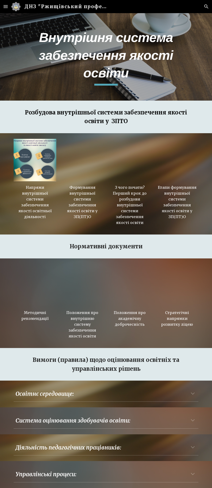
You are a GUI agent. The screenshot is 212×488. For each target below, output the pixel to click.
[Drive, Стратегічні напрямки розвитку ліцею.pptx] (177, 285)
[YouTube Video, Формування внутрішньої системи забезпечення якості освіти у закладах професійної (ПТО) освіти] (82, 160)
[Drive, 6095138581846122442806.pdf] (35, 285)
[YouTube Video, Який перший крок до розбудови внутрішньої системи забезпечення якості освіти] (129, 160)
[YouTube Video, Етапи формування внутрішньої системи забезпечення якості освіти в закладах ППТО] (177, 160)
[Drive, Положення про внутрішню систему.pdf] (82, 285)
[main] (106, 56)
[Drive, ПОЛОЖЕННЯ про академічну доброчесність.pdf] (129, 285)
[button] (5, 6)
